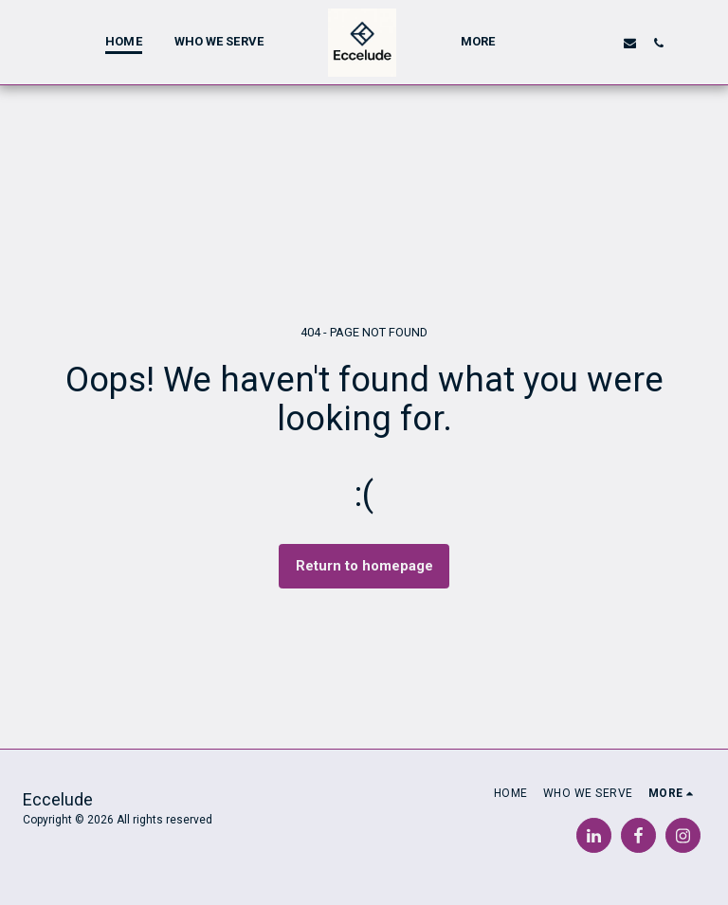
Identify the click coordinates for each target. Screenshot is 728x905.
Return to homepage (364, 565)
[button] (571, 42)
